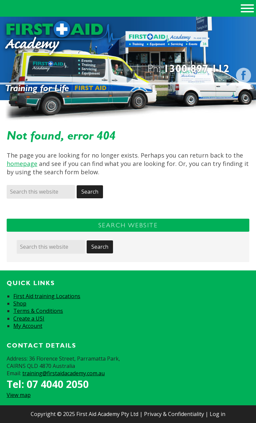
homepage (22, 164)
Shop (19, 303)
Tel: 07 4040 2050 (48, 384)
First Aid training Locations (46, 296)
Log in (217, 414)
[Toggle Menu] (247, 8)
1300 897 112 (196, 68)
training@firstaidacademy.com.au (63, 373)
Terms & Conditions (38, 310)
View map (19, 395)
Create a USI (28, 318)
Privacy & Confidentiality (174, 414)
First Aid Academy (62, 39)
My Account (27, 326)
